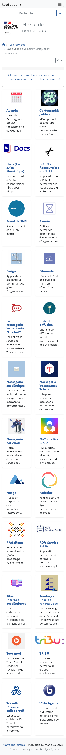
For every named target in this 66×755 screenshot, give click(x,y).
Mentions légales (14, 744)
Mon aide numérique (35, 27)
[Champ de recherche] (37, 13)
